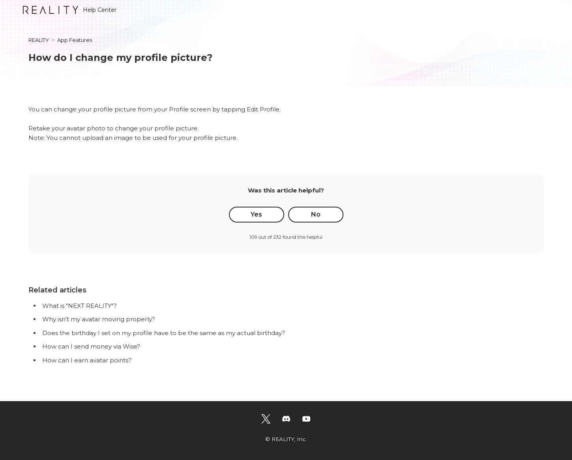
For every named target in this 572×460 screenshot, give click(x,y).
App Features (74, 40)
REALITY (38, 40)
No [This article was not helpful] (316, 214)
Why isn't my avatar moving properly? (98, 319)
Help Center (69, 10)
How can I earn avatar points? (86, 360)
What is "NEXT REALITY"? (79, 305)
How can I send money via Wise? (91, 346)
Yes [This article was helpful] (256, 214)
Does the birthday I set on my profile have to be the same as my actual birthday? (163, 333)
